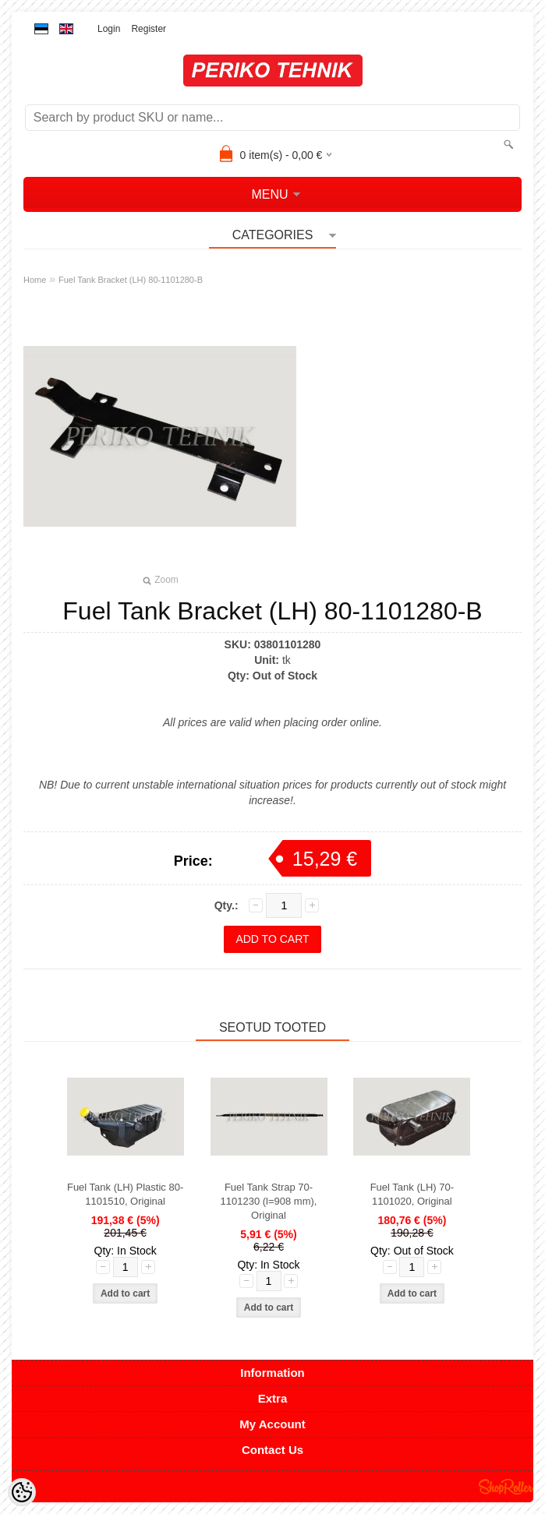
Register (148, 28)
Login (108, 28)
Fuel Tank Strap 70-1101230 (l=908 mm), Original (269, 1201)
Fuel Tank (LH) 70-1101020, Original (412, 1194)
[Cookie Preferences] (22, 1492)
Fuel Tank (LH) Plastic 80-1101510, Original (125, 1194)
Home (34, 279)
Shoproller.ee (506, 1487)
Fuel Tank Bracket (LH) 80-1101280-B (130, 279)
